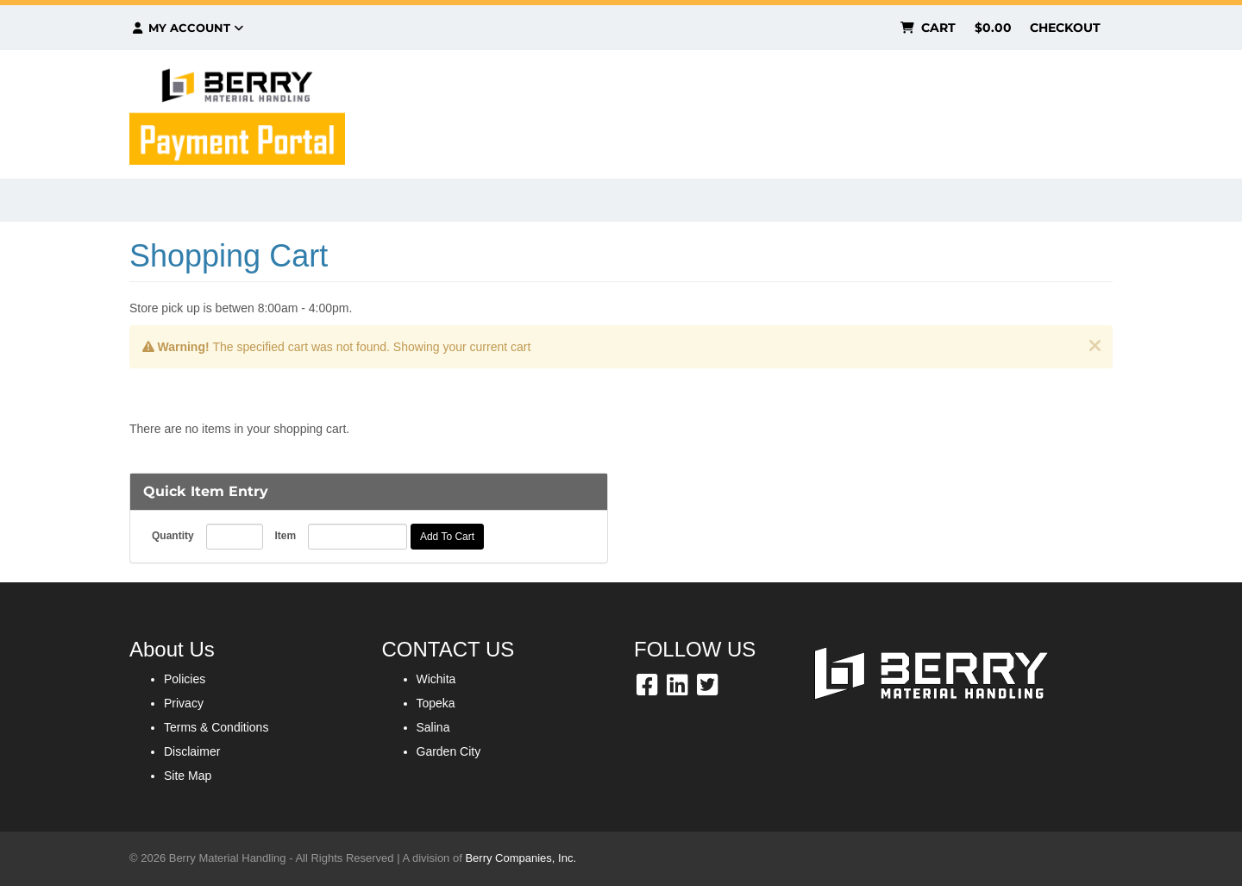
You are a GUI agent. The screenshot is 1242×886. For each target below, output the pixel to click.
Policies (184, 679)
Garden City (449, 751)
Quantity (173, 536)
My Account (186, 27)
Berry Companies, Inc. (520, 857)
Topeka (436, 703)
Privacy (184, 703)
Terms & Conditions (216, 727)
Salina (433, 727)
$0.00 (993, 27)
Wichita (436, 679)
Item (285, 536)
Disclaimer (192, 751)
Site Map (187, 775)
